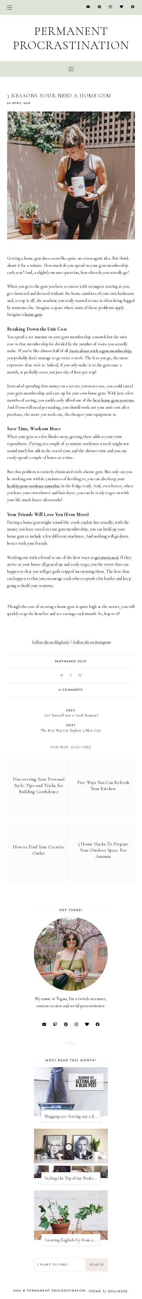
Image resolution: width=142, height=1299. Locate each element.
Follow (71, 1043)
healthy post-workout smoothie (33, 485)
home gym (33, 314)
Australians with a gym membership (100, 350)
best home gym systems (113, 400)
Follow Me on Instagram (92, 642)
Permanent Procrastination (71, 38)
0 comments (71, 690)
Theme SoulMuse (108, 1291)
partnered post (71, 661)
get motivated (106, 557)
